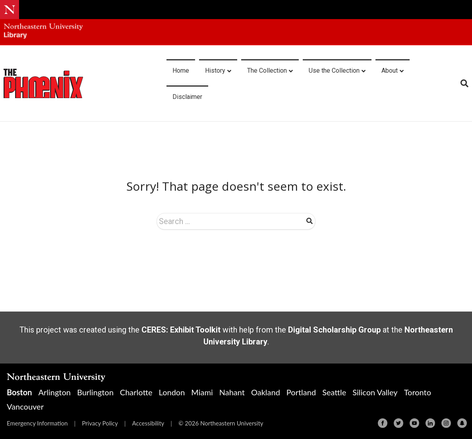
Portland (301, 392)
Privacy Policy (100, 423)
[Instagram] (446, 423)
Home (180, 70)
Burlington (95, 392)
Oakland (265, 392)
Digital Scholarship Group (334, 330)
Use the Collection (334, 70)
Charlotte (136, 392)
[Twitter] (398, 423)
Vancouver (25, 406)
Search (309, 221)
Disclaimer (187, 97)
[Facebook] (382, 423)
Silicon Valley (374, 392)
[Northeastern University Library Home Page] (43, 32)
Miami (202, 392)
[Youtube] (414, 423)
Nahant (232, 392)
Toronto (417, 392)
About (389, 70)
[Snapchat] (462, 423)
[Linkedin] (430, 423)
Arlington (54, 392)
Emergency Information (37, 423)
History (215, 70)
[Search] (461, 83)
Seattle (334, 392)
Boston (19, 392)
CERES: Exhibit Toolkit (181, 330)
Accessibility (148, 423)
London (172, 392)
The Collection (267, 70)
